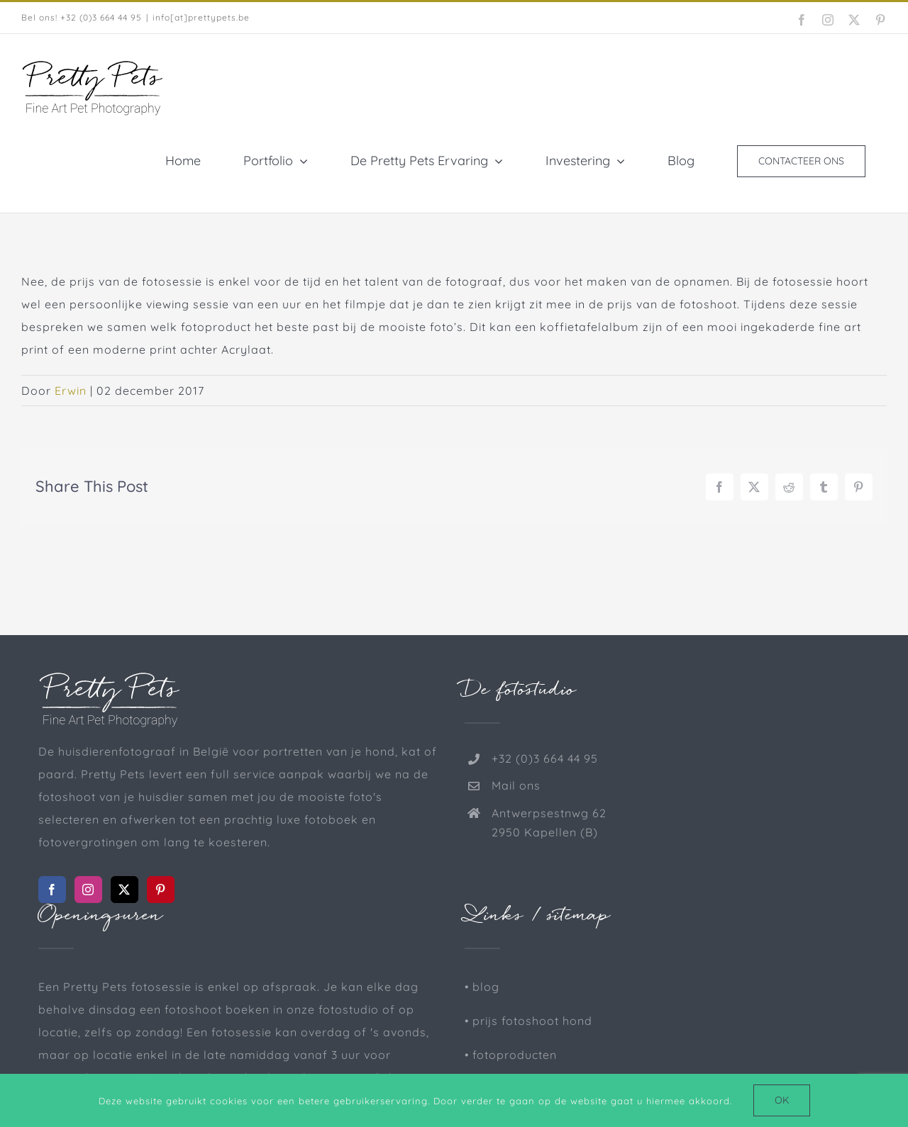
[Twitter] (124, 889)
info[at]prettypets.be (201, 17)
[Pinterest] (161, 889)
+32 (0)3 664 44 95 (545, 758)
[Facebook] (52, 889)
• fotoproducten (511, 1055)
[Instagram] (88, 889)
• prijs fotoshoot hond (528, 1021)
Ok (782, 1100)
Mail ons (516, 785)
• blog (482, 987)
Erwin (71, 390)
